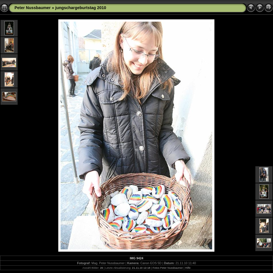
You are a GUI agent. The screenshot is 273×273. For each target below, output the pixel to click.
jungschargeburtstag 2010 (80, 7)
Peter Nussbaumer (33, 7)
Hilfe (188, 267)
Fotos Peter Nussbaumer (167, 267)
